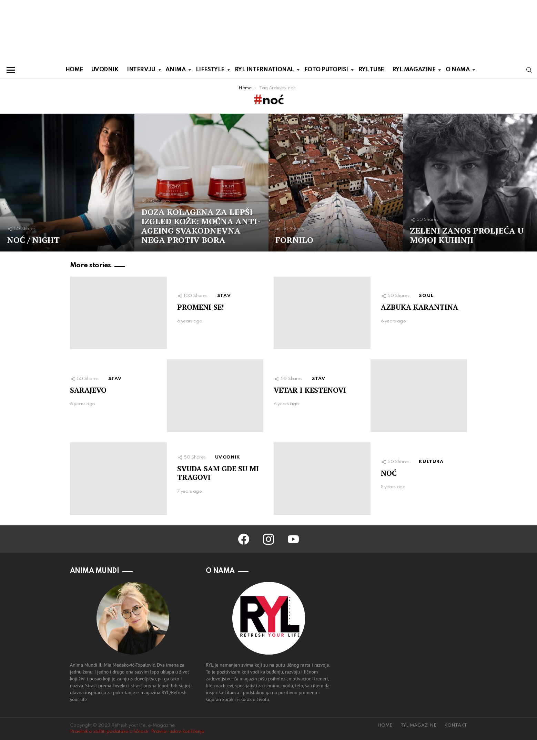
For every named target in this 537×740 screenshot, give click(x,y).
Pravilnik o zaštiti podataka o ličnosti (109, 731)
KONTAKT (455, 725)
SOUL (426, 296)
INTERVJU (141, 71)
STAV (224, 296)
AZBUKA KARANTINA (419, 307)
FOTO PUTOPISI (326, 71)
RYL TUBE (371, 70)
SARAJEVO (88, 390)
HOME (74, 70)
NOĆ (389, 473)
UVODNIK (105, 70)
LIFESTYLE (210, 71)
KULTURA (431, 462)
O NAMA (457, 71)
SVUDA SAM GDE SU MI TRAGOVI (218, 473)
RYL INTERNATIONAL (264, 71)
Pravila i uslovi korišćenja (177, 731)
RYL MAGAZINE (414, 71)
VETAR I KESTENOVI (310, 390)
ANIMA (175, 71)
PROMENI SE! (200, 307)
